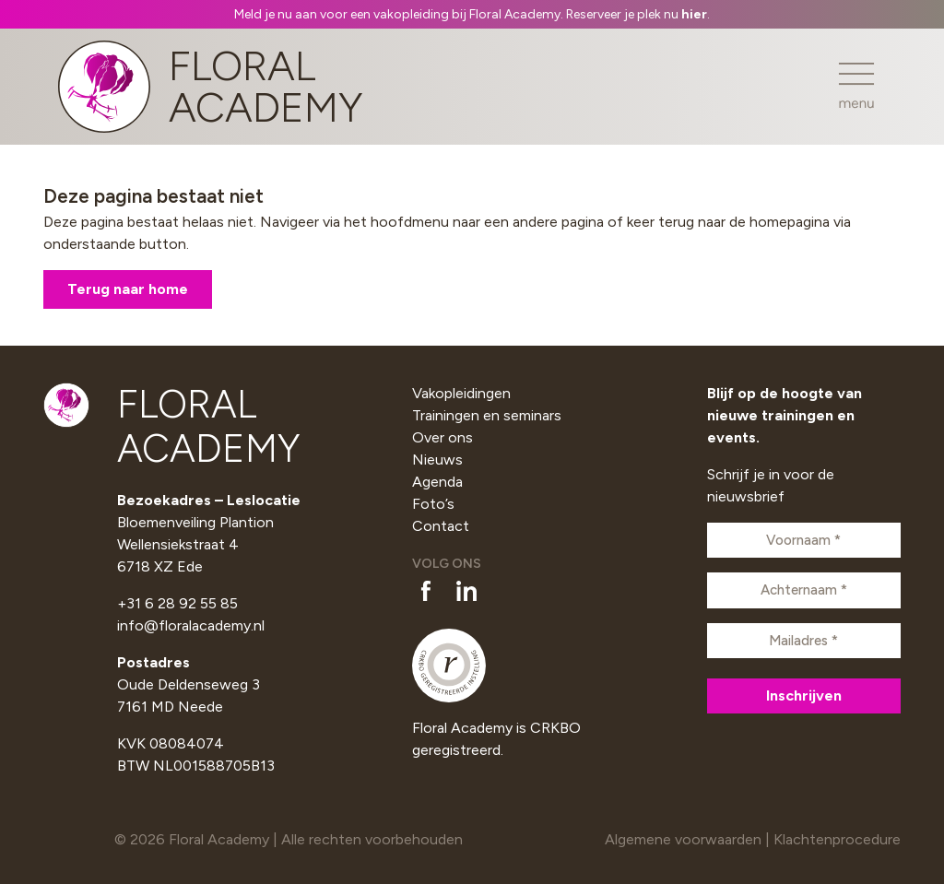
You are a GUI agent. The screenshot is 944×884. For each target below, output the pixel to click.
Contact (440, 526)
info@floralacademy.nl (191, 625)
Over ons (442, 437)
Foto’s (433, 504)
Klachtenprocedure (837, 839)
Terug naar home (127, 289)
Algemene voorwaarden (683, 839)
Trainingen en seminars (486, 415)
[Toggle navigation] (856, 86)
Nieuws (437, 459)
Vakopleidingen (461, 393)
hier (694, 14)
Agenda (437, 481)
